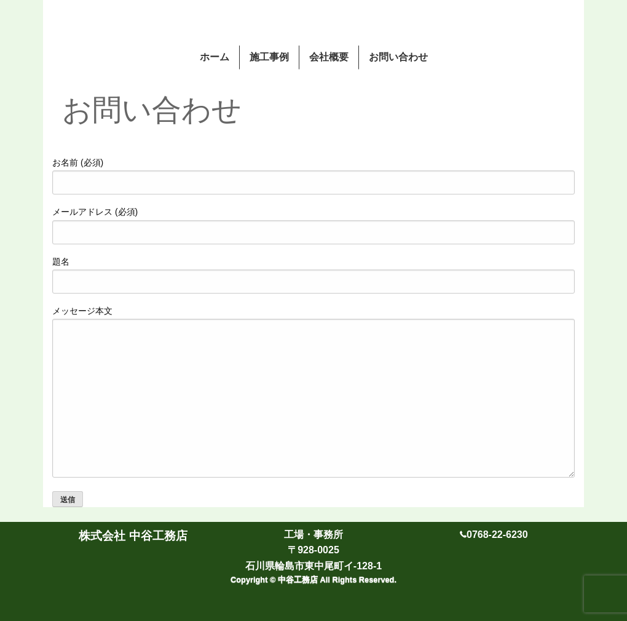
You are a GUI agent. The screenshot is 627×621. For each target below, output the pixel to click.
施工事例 (269, 57)
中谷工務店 (299, 579)
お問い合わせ (398, 57)
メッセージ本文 (313, 392)
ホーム (214, 57)
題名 (313, 275)
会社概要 (329, 57)
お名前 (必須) (313, 176)
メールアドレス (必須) (313, 225)
